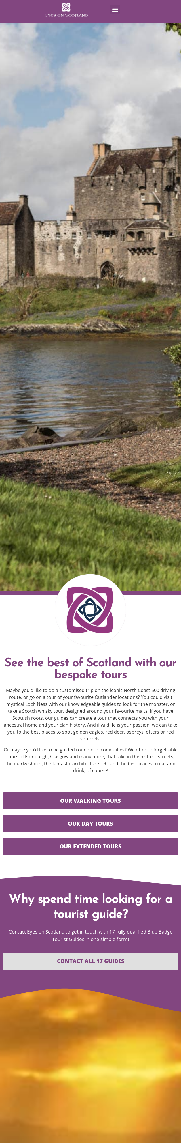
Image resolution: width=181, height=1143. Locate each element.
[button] (115, 9)
